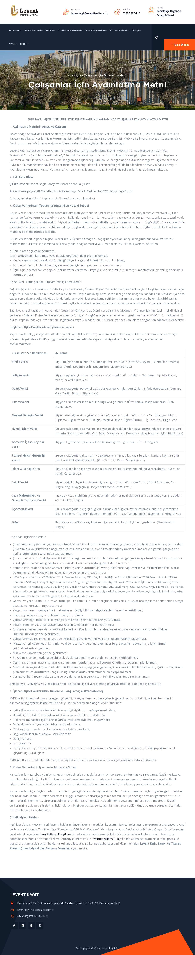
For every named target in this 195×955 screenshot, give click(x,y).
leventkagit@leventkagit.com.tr (89, 13)
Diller (24, 43)
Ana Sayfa (74, 75)
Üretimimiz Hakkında (70, 30)
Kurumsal (15, 30)
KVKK (13, 43)
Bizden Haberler (119, 30)
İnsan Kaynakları (96, 30)
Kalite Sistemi (34, 30)
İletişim (136, 30)
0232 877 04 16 (131, 13)
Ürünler (50, 30)
